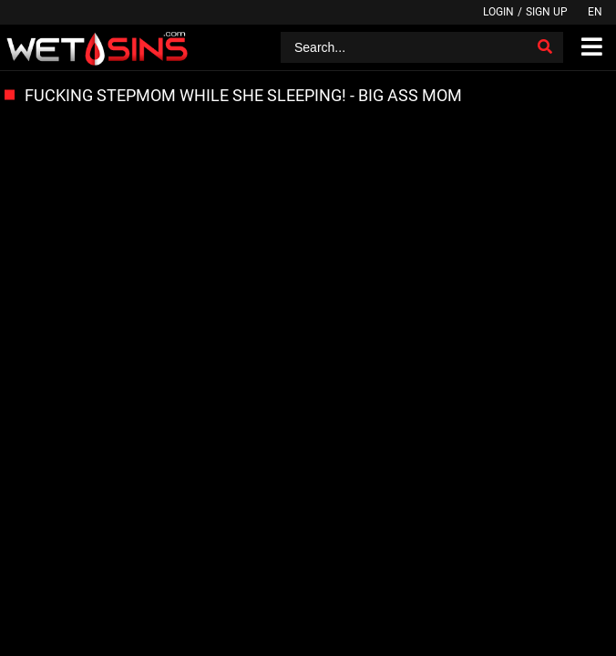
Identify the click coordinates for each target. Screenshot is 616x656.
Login (498, 11)
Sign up (547, 11)
